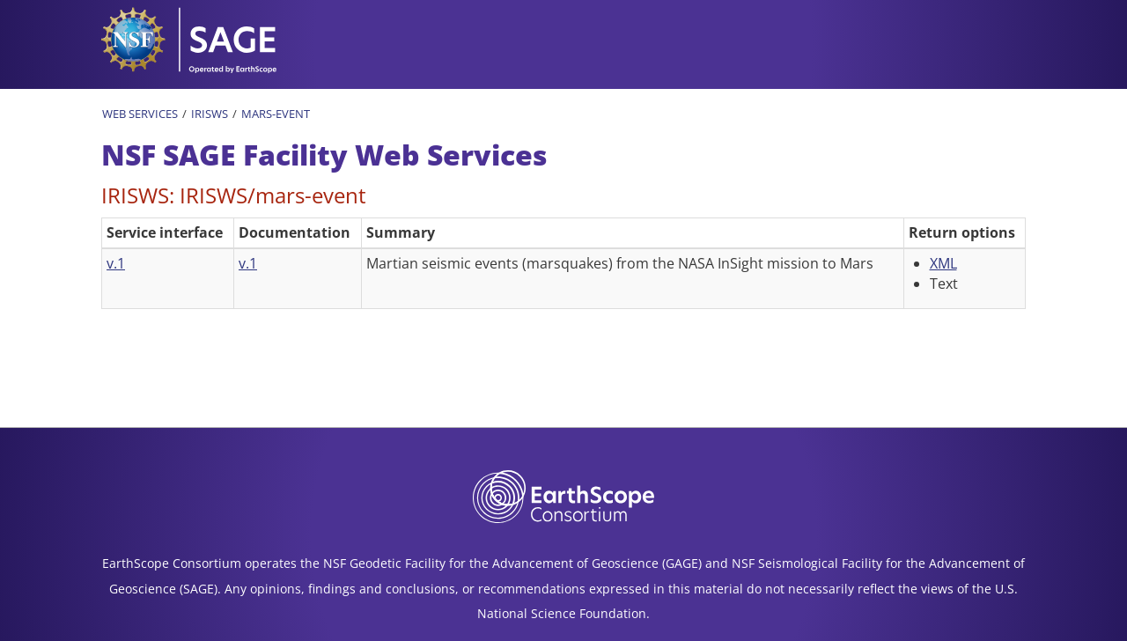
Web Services (140, 114)
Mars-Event (275, 114)
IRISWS (209, 114)
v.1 (116, 263)
